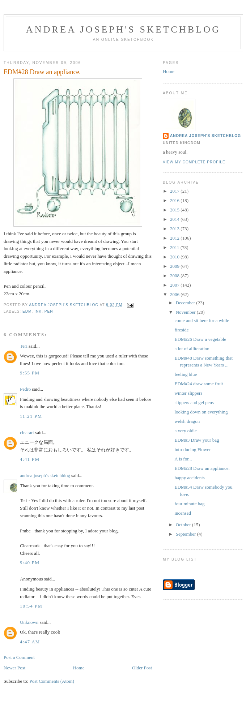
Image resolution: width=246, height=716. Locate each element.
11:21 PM (31, 416)
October (184, 524)
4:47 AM (30, 641)
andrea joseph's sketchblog (123, 29)
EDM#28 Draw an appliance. (201, 468)
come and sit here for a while (201, 320)
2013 (175, 228)
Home (79, 667)
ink (38, 311)
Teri (23, 346)
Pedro (25, 389)
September (186, 534)
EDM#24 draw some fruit (198, 383)
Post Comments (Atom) (52, 681)
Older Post (142, 667)
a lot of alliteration (191, 348)
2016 (175, 200)
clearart (27, 432)
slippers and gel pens (194, 402)
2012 (175, 238)
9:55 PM (29, 373)
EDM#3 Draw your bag (196, 440)
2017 (175, 191)
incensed (182, 513)
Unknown (29, 622)
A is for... (183, 459)
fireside (181, 330)
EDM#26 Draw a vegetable (200, 339)
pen (48, 311)
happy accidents (189, 477)
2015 (175, 210)
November (186, 312)
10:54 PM (31, 606)
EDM (27, 311)
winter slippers (188, 393)
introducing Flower (192, 449)
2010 (175, 257)
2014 (175, 219)
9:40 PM (29, 562)
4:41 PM (29, 459)
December (186, 302)
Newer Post (14, 667)
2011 (175, 247)
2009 (175, 266)
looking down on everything (201, 412)
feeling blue (185, 374)
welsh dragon (187, 421)
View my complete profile (194, 162)
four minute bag (189, 503)
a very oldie (185, 430)
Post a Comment (19, 657)
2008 (175, 275)
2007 (175, 285)
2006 (175, 294)
